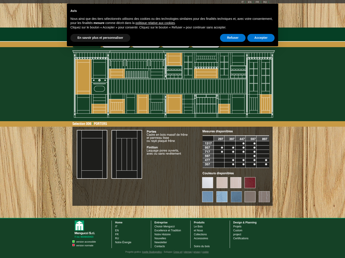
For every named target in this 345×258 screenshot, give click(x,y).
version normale (84, 245)
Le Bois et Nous (198, 228)
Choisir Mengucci (164, 226)
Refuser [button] (233, 37)
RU (117, 238)
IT (116, 226)
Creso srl (177, 252)
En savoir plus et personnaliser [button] (100, 37)
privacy (197, 252)
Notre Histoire (162, 234)
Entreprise (160, 222)
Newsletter (160, 242)
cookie (205, 252)
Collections (200, 234)
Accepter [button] (261, 37)
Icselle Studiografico (152, 252)
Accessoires (201, 238)
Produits (199, 222)
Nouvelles (160, 238)
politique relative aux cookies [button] (155, 23)
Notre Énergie (123, 242)
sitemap (188, 252)
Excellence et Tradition (167, 230)
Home (118, 222)
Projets (237, 226)
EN (117, 230)
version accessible (86, 241)
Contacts (159, 246)
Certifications (240, 238)
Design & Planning (245, 222)
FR (117, 234)
